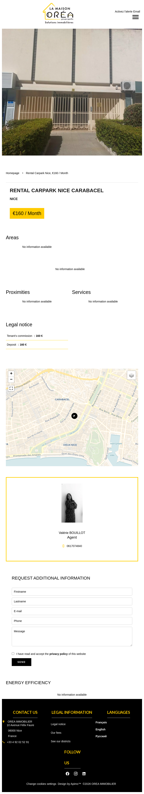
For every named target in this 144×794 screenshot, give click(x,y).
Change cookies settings (41, 783)
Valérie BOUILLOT (72, 532)
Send (21, 662)
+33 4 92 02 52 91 (18, 742)
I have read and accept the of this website (51, 653)
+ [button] (11, 374)
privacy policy (59, 653)
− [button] (11, 380)
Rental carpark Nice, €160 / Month (47, 173)
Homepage (12, 173)
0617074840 (74, 546)
